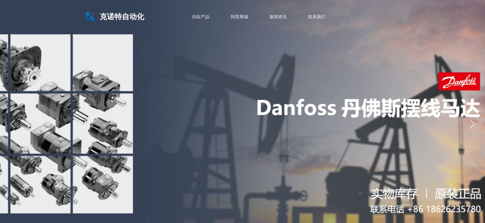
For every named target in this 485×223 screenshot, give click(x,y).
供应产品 (200, 17)
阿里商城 (239, 17)
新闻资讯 (278, 17)
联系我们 (316, 17)
